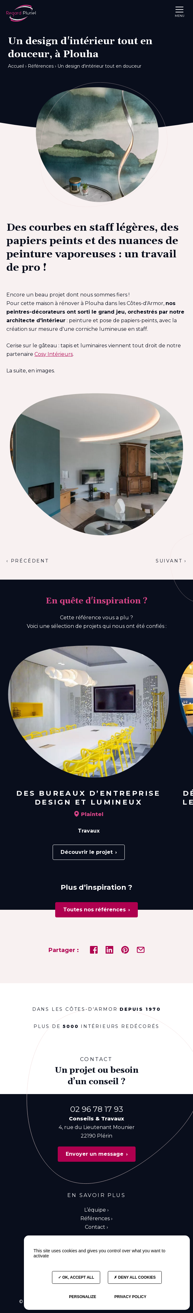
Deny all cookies (135, 1277)
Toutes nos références (94, 910)
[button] (179, 9)
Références (95, 1218)
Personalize (82, 1297)
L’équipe (95, 1210)
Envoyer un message (94, 1154)
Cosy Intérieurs (53, 354)
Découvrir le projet (87, 852)
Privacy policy (130, 1297)
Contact (95, 1227)
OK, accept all (76, 1277)
